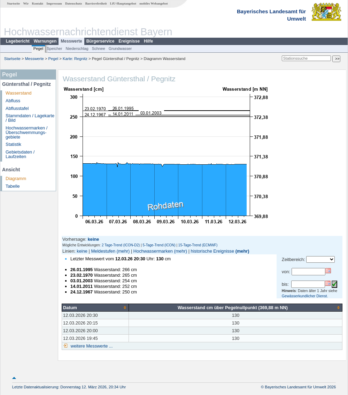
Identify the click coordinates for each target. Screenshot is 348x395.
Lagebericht (18, 41)
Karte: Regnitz (75, 59)
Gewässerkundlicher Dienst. (305, 296)
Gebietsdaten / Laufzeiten (20, 154)
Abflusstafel (17, 108)
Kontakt (37, 3)
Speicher (54, 48)
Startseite (13, 3)
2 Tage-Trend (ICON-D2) (121, 245)
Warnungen (45, 41)
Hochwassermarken (153, 251)
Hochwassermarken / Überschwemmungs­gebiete (26, 132)
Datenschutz (73, 3)
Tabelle (13, 186)
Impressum (54, 3)
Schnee (98, 48)
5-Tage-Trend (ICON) (159, 245)
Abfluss (13, 100)
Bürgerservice (100, 41)
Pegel (38, 48)
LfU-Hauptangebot (123, 3)
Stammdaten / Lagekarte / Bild (30, 118)
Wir (26, 3)
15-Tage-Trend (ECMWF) (197, 245)
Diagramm (16, 178)
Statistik (13, 144)
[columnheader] (95, 307)
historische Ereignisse (212, 251)
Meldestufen (103, 251)
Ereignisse (129, 41)
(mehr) (123, 251)
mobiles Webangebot (153, 3)
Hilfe (148, 41)
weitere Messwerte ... (91, 346)
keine (82, 251)
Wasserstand (18, 93)
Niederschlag (76, 48)
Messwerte (71, 41)
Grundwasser (120, 48)
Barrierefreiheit (96, 3)
